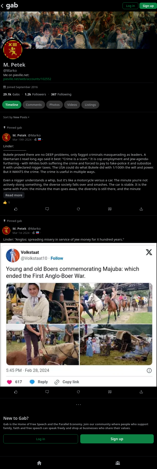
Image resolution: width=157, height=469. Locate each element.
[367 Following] (63, 94)
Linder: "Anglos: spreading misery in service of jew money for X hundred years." (63, 239)
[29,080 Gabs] (14, 94)
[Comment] (47, 209)
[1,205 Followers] (38, 94)
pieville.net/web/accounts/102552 (27, 79)
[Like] (15, 209)
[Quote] (109, 209)
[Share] (141, 209)
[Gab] (12, 5)
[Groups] (117, 462)
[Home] (39, 462)
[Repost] (78, 209)
